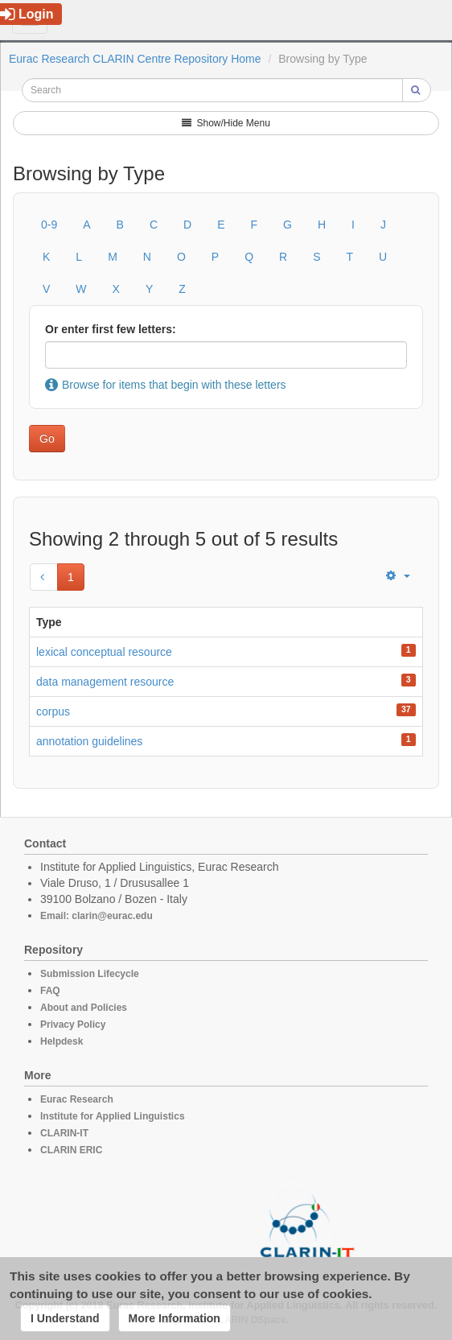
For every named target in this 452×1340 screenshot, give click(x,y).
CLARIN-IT (64, 1133)
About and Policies (83, 1007)
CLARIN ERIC (71, 1150)
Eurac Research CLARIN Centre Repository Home (135, 58)
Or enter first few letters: (110, 329)
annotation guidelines (89, 741)
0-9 (49, 224)
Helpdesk (61, 1041)
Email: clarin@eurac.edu (96, 916)
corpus (53, 711)
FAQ (50, 990)
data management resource (105, 681)
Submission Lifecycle (89, 973)
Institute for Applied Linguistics (112, 1116)
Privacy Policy (72, 1024)
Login (27, 14)
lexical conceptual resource (104, 651)
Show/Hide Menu (226, 123)
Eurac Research (76, 1099)
